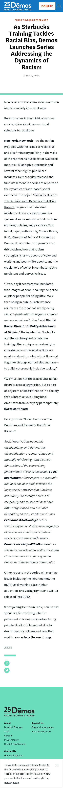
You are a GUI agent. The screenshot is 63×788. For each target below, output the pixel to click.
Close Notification (57, 773)
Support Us (38, 723)
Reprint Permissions (14, 744)
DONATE (47, 6)
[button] (7, 663)
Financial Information (43, 727)
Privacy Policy (11, 739)
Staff (6, 731)
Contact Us (10, 751)
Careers (8, 735)
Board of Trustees (13, 727)
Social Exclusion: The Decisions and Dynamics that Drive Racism (30, 201)
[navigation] (59, 6)
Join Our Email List (41, 731)
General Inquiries (13, 755)
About (7, 723)
